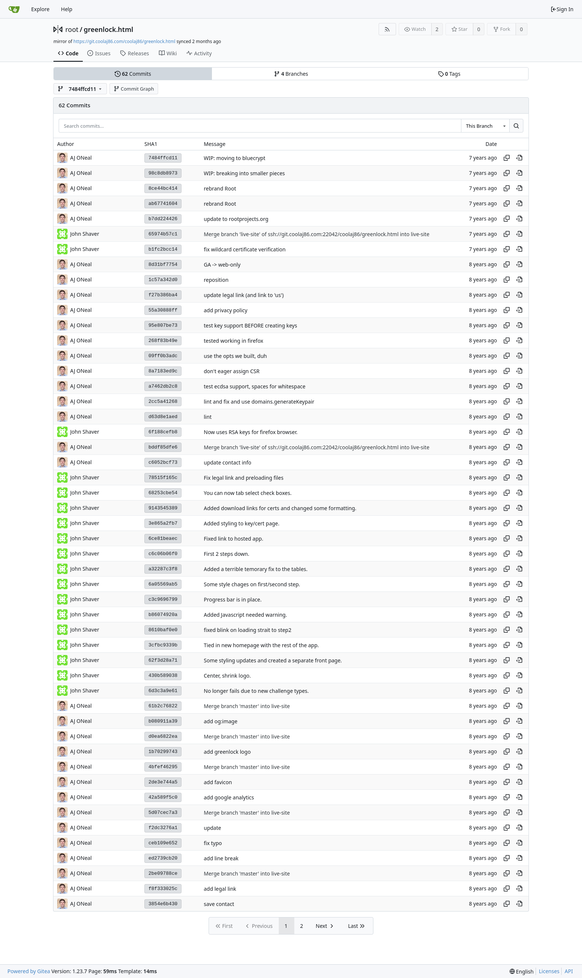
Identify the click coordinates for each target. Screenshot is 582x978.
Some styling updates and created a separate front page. (273, 660)
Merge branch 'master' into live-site (247, 706)
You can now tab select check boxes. (247, 492)
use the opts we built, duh (235, 355)
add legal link (220, 888)
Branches (291, 73)
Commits (133, 73)
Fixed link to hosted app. (233, 538)
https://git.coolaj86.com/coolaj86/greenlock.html (124, 41)
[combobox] (485, 126)
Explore (40, 9)
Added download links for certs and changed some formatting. (280, 508)
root (71, 29)
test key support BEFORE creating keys (250, 325)
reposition (216, 279)
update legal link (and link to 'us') (244, 295)
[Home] (14, 9)
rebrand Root (220, 188)
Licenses (549, 971)
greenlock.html (108, 29)
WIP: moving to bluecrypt (234, 158)
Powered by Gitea (28, 971)
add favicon (218, 782)
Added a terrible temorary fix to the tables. (255, 569)
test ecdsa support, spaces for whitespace (254, 386)
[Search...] (516, 126)
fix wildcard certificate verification (245, 249)
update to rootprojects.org (236, 218)
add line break (221, 858)
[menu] (522, 971)
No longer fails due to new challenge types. (256, 690)
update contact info (227, 462)
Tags (449, 73)
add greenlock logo (227, 751)
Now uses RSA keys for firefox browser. (250, 432)
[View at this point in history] (519, 157)
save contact (219, 903)
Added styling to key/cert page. (241, 523)
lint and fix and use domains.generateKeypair (259, 401)
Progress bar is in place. (233, 599)
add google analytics (229, 797)
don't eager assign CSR (231, 371)
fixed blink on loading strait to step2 (247, 629)
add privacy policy (225, 310)
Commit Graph (134, 88)
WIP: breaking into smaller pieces (244, 173)
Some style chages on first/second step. (252, 584)
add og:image (221, 721)
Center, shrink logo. (227, 675)
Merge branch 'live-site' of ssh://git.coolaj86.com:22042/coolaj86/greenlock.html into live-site (316, 234)
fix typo (213, 843)
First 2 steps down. (226, 553)
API (569, 971)
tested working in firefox (233, 340)
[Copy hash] (506, 157)
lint (208, 416)
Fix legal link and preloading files (244, 477)
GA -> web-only (222, 264)
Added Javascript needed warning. (245, 614)
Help (66, 9)
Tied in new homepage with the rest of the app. (261, 645)
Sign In (561, 9)
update (212, 827)
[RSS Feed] (387, 29)
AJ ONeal (81, 157)
